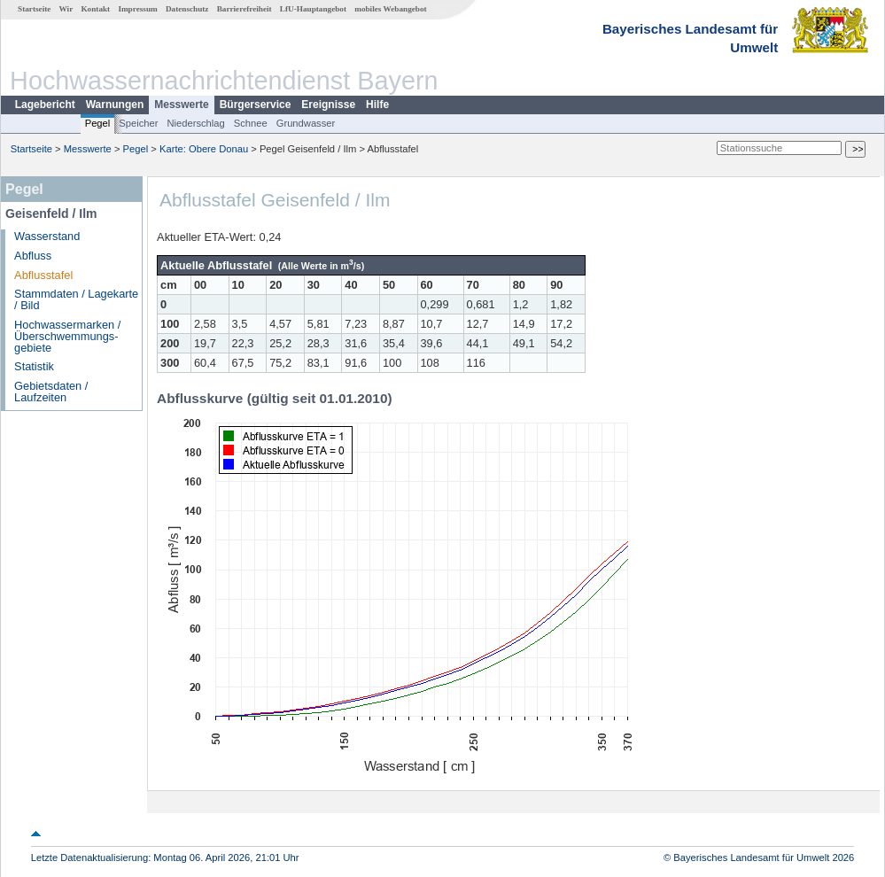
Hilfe (377, 104)
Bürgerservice (255, 104)
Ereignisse (328, 104)
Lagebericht (45, 104)
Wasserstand (47, 236)
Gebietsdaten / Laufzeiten (51, 391)
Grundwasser (306, 123)
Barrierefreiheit (244, 8)
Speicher (138, 123)
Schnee (251, 123)
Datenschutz (187, 8)
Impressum (137, 8)
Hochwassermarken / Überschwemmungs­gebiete (67, 336)
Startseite (34, 8)
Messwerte (181, 104)
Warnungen (115, 104)
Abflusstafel (43, 275)
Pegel (98, 123)
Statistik (34, 366)
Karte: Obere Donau (203, 149)
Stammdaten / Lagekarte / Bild (76, 299)
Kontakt (95, 8)
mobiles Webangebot (390, 8)
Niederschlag (195, 123)
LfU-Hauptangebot (313, 8)
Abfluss (32, 255)
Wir (66, 8)
